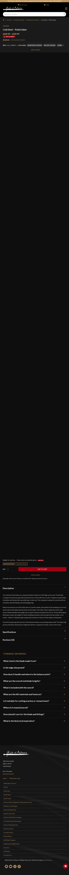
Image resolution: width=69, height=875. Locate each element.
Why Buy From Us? (10, 783)
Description (8, 588)
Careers (7, 847)
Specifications (9, 632)
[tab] (34, 588)
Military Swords (49, 45)
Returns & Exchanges (11, 806)
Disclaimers (8, 836)
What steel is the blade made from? (34, 661)
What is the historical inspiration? (34, 721)
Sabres (59, 45)
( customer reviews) (18, 40)
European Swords (19, 20)
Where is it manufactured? (34, 707)
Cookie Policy (9, 832)
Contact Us (8, 855)
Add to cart (42, 569)
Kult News (8, 795)
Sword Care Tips (10, 813)
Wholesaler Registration (12, 844)
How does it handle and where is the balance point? (34, 674)
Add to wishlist (34, 49)
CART (47, 5)
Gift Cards (8, 798)
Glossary (7, 791)
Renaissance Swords (33, 20)
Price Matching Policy (11, 825)
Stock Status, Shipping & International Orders (18, 802)
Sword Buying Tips (10, 810)
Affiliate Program (10, 840)
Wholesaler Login (15, 778)
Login (4, 778)
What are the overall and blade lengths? (34, 681)
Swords (9, 20)
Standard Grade (21, 564)
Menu (66, 9)
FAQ (6, 787)
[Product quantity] (11, 569)
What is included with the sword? (34, 687)
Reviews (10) (8, 640)
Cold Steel (6, 26)
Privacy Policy (9, 829)
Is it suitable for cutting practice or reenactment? (34, 701)
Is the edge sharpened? (34, 667)
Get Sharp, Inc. (48, 860)
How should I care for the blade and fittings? (34, 714)
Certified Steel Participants (13, 821)
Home (4, 20)
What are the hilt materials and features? (34, 694)
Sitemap (7, 851)
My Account (23, 5)
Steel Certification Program (13, 817)
